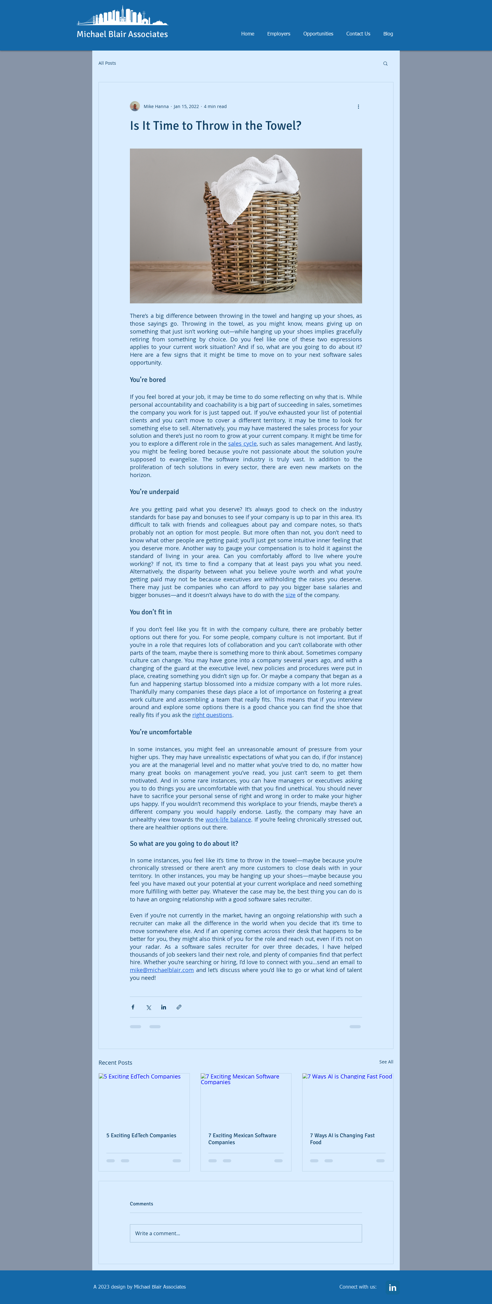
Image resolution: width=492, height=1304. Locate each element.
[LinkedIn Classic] (393, 1287)
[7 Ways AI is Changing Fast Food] (347, 1098)
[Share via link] (179, 1007)
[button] (385, 63)
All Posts (107, 63)
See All (386, 1062)
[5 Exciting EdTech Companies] (144, 1098)
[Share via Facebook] (133, 1007)
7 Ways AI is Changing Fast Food (342, 1139)
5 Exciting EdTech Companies (141, 1135)
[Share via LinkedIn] (164, 1007)
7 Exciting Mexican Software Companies (242, 1139)
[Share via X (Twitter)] (148, 1007)
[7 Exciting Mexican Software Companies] (246, 1098)
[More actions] (358, 106)
